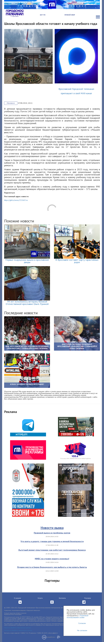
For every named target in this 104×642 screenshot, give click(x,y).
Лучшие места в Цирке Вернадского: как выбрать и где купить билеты (52, 567)
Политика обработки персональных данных (17, 628)
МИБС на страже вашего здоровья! (52, 558)
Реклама (87, 598)
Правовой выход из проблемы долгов (52, 532)
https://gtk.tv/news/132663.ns (16, 200)
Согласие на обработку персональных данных (18, 630)
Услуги (40, 598)
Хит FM (42, 15)
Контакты (62, 598)
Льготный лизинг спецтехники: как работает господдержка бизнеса (52, 550)
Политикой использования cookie (77, 616)
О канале (17, 598)
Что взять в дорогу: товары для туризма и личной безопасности (52, 541)
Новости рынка (52, 527)
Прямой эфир (70, 15)
